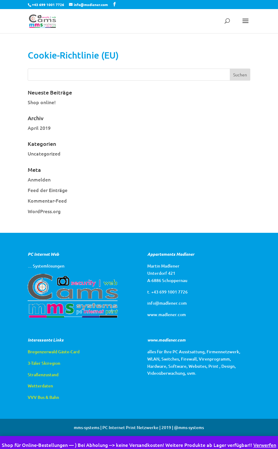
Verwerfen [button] (264, 444)
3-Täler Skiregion (44, 363)
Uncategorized (44, 153)
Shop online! (42, 102)
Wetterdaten (40, 386)
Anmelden (39, 179)
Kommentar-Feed (47, 200)
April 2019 (39, 127)
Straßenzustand (43, 374)
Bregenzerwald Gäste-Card (54, 351)
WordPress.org (44, 211)
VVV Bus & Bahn (43, 397)
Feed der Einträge (47, 190)
